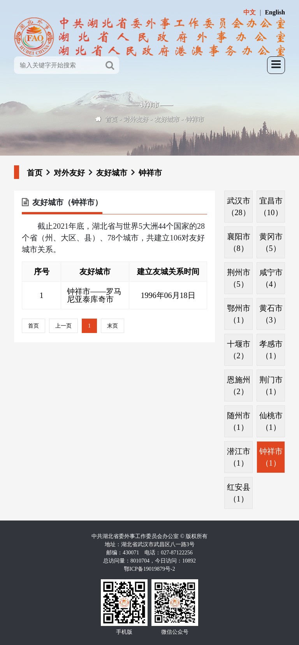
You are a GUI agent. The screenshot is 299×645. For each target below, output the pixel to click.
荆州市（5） (238, 278)
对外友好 (135, 119)
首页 (111, 119)
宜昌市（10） (271, 206)
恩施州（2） (238, 385)
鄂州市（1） (238, 314)
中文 (249, 12)
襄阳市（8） (238, 242)
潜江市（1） (238, 457)
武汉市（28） (238, 206)
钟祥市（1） (271, 457)
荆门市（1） (271, 385)
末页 (112, 326)
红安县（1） (238, 493)
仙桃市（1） (271, 421)
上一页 (63, 326)
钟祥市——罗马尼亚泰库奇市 (94, 295)
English (275, 12)
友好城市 (167, 119)
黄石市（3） (271, 314)
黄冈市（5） (271, 242)
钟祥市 (194, 119)
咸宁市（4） (271, 278)
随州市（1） (238, 421)
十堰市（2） (238, 350)
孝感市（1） (271, 350)
